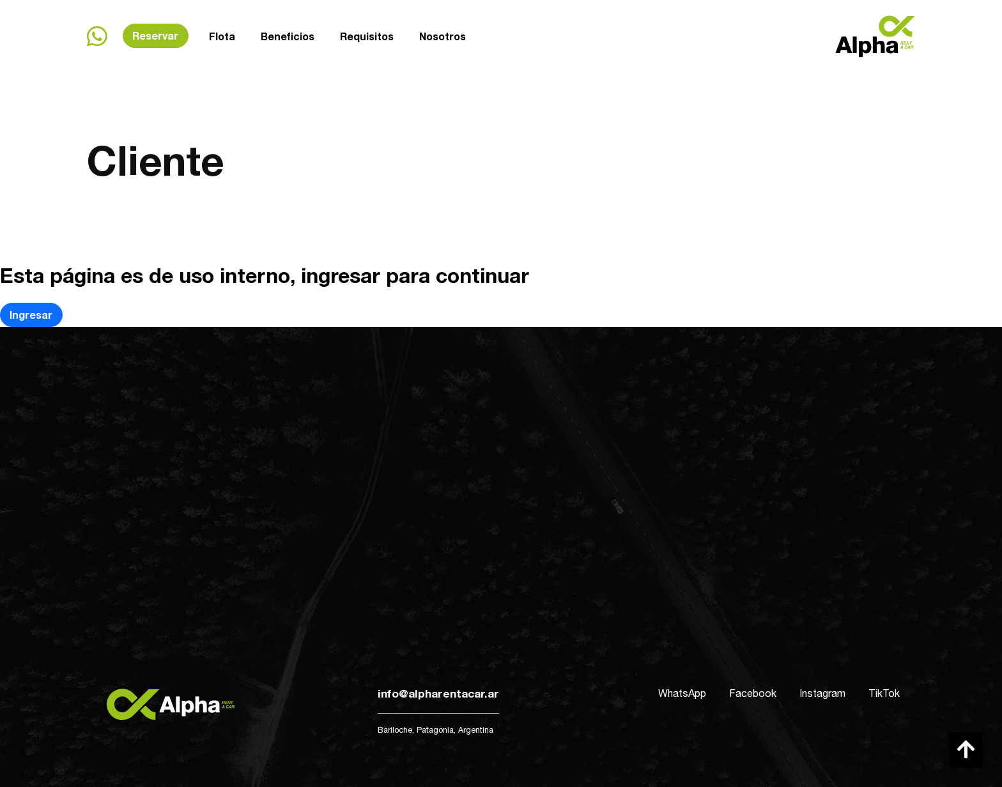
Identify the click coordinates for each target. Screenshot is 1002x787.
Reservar (155, 35)
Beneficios (287, 36)
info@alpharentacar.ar (438, 693)
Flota (222, 36)
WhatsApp (682, 693)
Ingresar (31, 315)
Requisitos (367, 36)
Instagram (822, 693)
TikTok (884, 693)
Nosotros (442, 35)
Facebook (752, 693)
